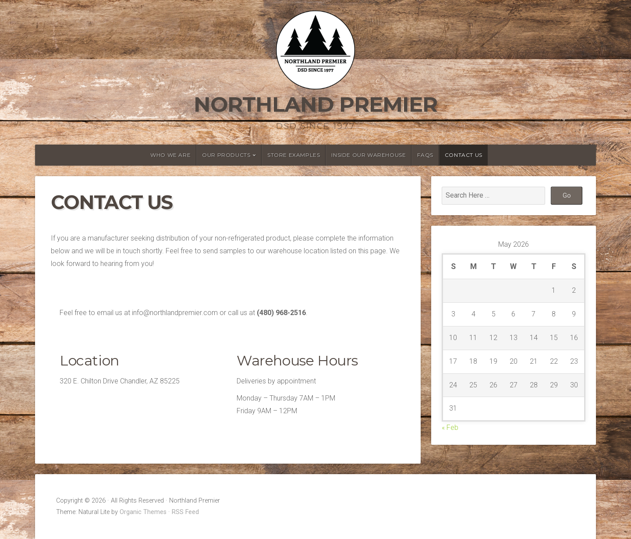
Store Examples (293, 155)
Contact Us (463, 155)
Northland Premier (315, 104)
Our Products (226, 155)
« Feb (450, 427)
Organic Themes (143, 512)
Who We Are (170, 155)
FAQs (425, 155)
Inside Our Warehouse (368, 155)
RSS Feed (185, 512)
